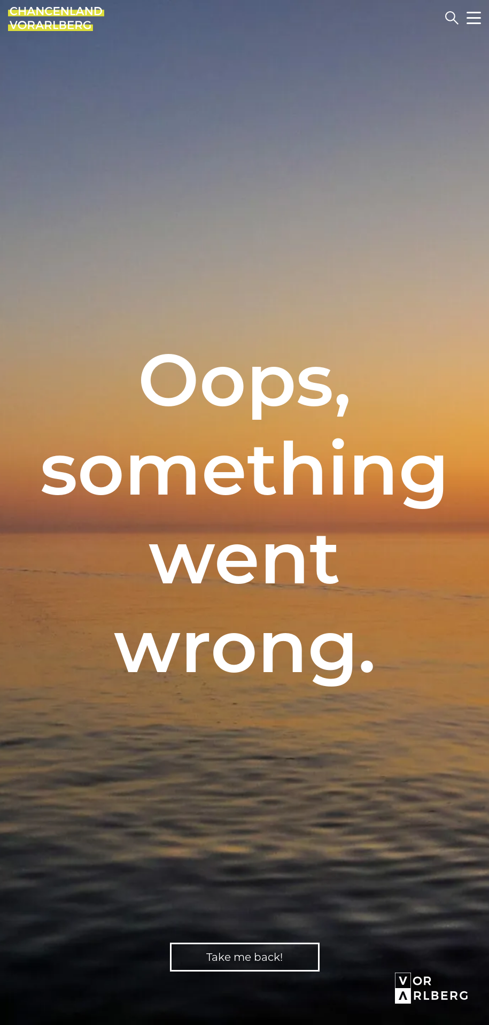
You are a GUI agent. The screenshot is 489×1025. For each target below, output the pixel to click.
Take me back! (244, 957)
